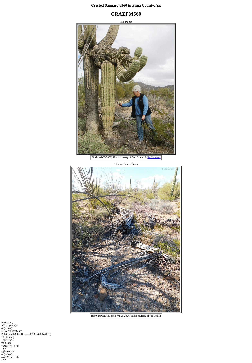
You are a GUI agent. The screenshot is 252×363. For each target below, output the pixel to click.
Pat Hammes (154, 157)
